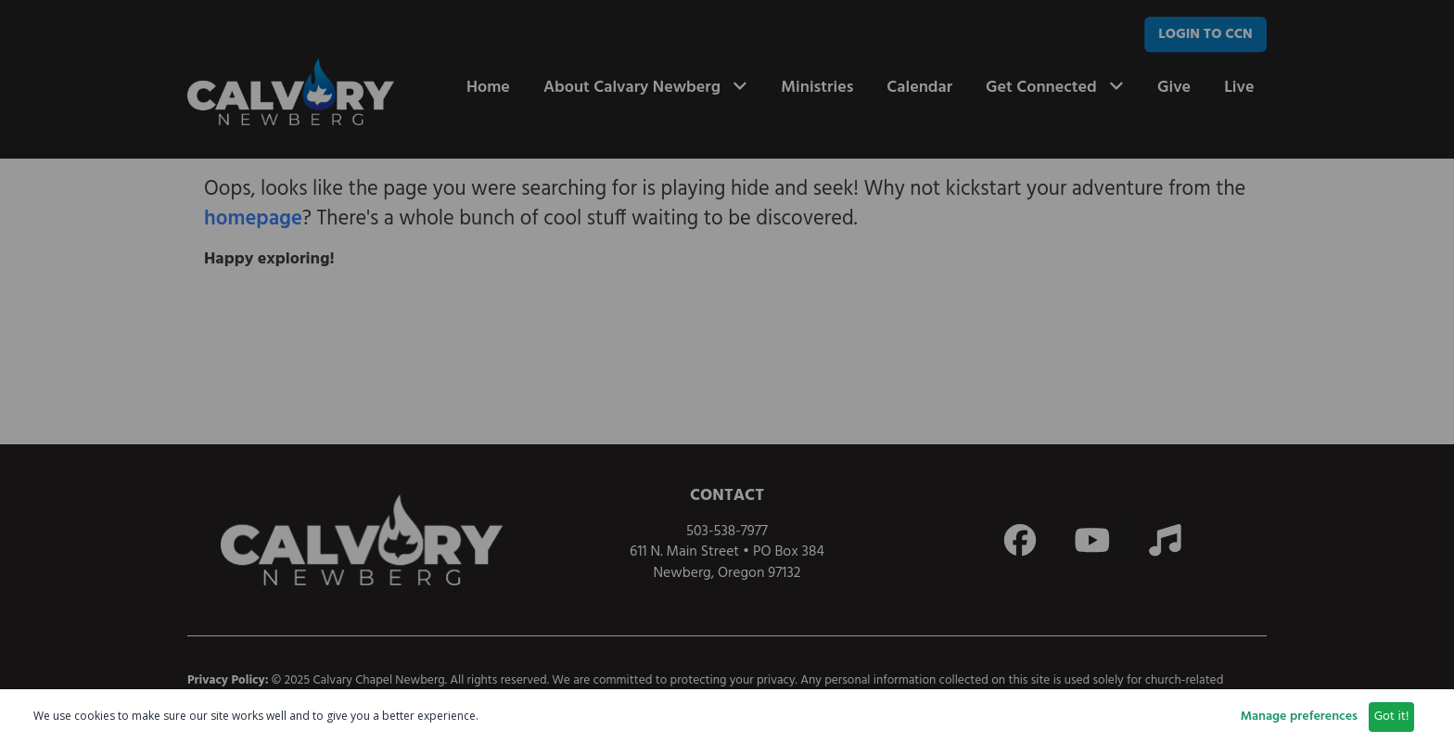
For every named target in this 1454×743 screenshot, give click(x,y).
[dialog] (727, 716)
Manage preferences (1299, 716)
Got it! (1391, 716)
